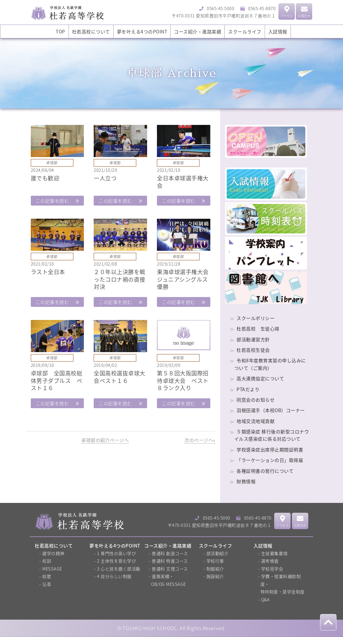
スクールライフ (244, 31)
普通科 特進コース (170, 561)
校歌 (46, 576)
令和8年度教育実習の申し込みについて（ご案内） (270, 364)
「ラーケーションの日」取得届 (270, 460)
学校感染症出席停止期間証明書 (270, 449)
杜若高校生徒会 (253, 350)
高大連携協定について (260, 378)
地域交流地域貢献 (256, 421)
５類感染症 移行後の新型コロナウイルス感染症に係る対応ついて (271, 435)
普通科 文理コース (170, 569)
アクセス (286, 12)
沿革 (46, 584)
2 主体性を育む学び (116, 561)
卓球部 (52, 163)
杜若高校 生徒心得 (258, 328)
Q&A (265, 599)
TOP (60, 31)
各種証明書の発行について (265, 471)
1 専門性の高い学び (116, 553)
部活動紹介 (217, 553)
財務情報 (246, 481)
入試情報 (277, 31)
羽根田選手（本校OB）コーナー (271, 410)
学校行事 (215, 561)
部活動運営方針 (253, 339)
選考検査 (270, 561)
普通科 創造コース (170, 553)
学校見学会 (272, 569)
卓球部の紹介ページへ (105, 440)
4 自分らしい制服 (114, 576)
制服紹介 (215, 569)
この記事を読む (52, 200)
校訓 (46, 561)
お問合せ (304, 12)
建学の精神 (53, 553)
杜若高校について (91, 31)
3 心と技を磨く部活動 (119, 569)
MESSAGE (52, 569)
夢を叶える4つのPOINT (142, 31)
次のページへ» (199, 440)
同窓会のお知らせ (256, 399)
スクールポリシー (256, 318)
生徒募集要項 (274, 553)
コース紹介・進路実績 (197, 31)
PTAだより (248, 389)
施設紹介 (215, 576)
